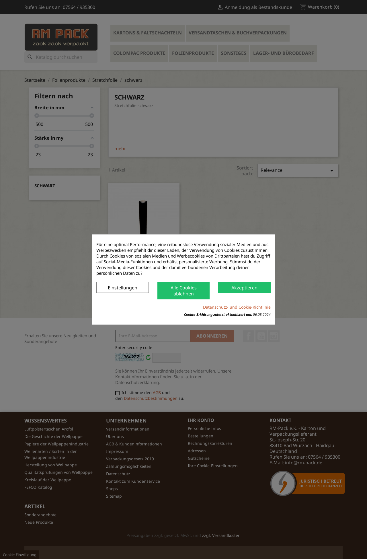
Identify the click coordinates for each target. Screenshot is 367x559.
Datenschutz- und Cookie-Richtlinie (237, 307)
